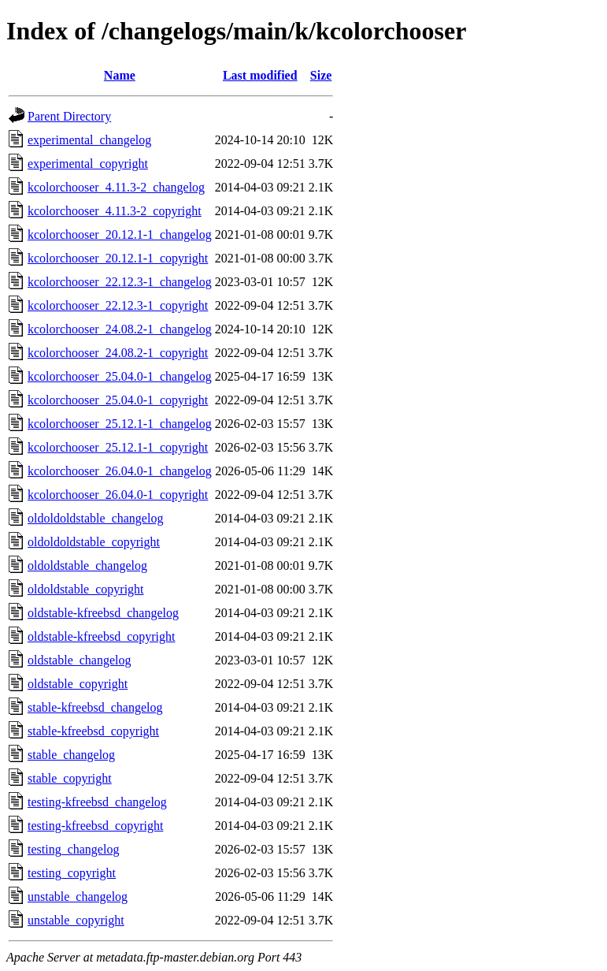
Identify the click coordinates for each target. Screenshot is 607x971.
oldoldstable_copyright (86, 589)
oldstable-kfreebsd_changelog (103, 612)
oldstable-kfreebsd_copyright (102, 636)
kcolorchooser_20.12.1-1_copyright (118, 258)
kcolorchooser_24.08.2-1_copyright (118, 352)
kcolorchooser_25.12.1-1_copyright (118, 447)
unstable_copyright (76, 920)
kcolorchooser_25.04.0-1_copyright (118, 400)
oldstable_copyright (78, 683)
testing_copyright (72, 873)
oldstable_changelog (79, 660)
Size (321, 75)
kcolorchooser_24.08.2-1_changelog (120, 329)
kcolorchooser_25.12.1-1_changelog (120, 423)
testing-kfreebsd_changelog (97, 802)
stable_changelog (71, 754)
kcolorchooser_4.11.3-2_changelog (116, 187)
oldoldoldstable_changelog (95, 518)
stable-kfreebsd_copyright (93, 731)
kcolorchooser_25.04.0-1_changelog (120, 376)
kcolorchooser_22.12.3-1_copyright (118, 305)
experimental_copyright (88, 163)
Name (119, 75)
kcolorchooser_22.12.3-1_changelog (120, 281)
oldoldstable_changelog (87, 565)
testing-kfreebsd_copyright (95, 825)
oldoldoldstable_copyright (94, 542)
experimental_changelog (89, 140)
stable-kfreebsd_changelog (95, 707)
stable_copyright (70, 778)
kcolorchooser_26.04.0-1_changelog (120, 471)
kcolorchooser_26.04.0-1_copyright (118, 494)
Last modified (260, 75)
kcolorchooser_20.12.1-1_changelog (120, 234)
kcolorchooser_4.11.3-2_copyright (115, 211)
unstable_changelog (78, 896)
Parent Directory (69, 116)
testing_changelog (73, 849)
